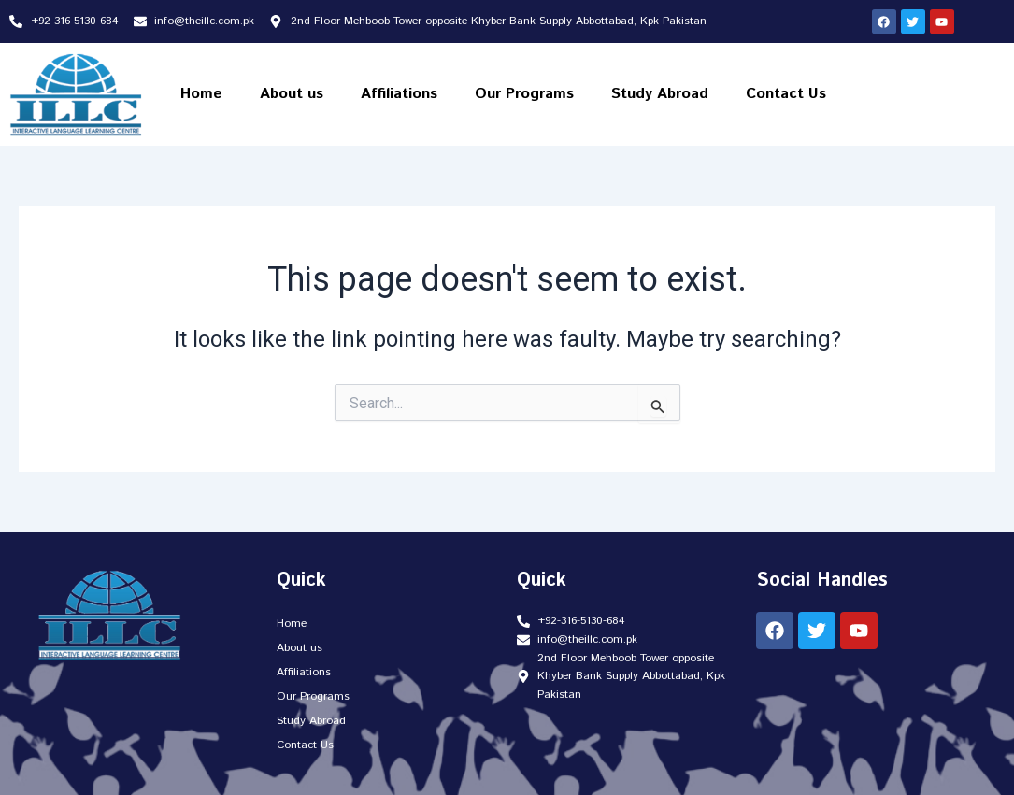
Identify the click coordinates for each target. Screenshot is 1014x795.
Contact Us (786, 94)
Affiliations (399, 94)
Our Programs (524, 94)
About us (291, 94)
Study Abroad (659, 94)
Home (201, 94)
